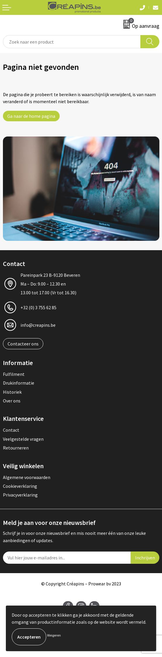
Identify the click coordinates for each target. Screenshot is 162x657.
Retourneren (16, 448)
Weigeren (54, 635)
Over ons (11, 401)
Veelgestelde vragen (23, 439)
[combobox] (72, 41)
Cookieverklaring (20, 486)
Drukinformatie (18, 383)
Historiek (12, 392)
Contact (11, 430)
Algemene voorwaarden (26, 477)
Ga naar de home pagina (31, 116)
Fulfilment (14, 374)
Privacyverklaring (20, 495)
